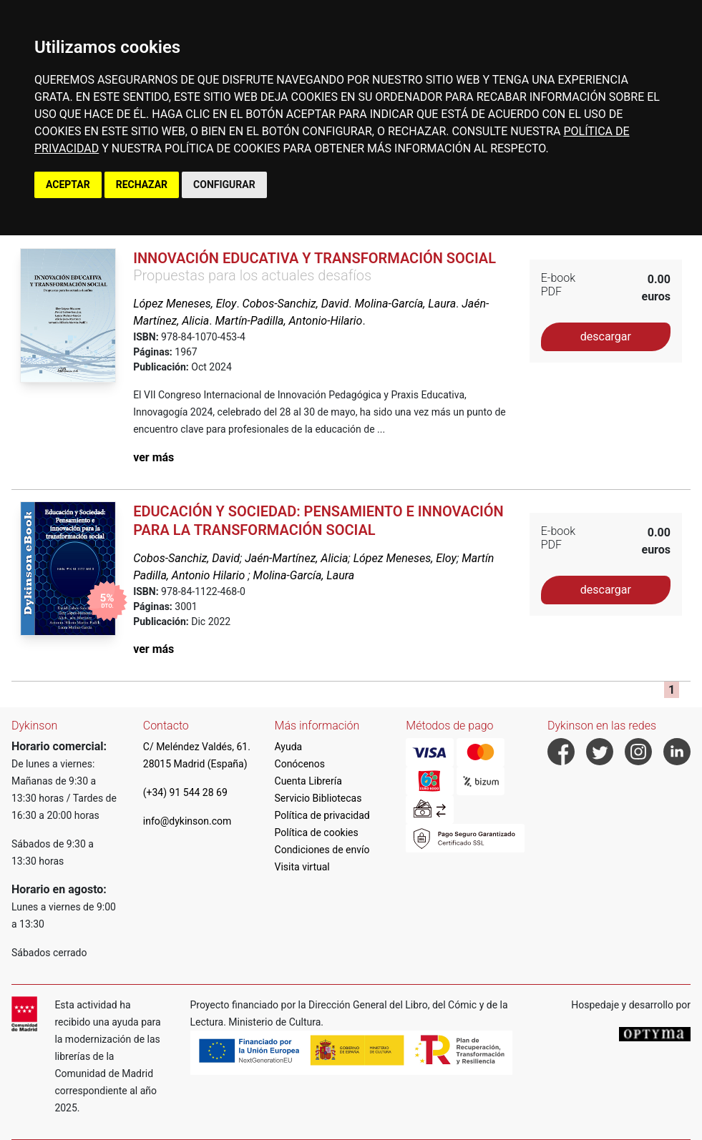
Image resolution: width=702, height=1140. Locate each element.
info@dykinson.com (187, 821)
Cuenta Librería (308, 781)
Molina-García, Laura (406, 303)
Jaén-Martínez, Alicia (296, 558)
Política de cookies (317, 832)
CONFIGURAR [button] (224, 184)
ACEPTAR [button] (68, 184)
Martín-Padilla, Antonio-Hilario (288, 321)
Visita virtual (302, 867)
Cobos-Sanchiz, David (296, 303)
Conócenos (300, 764)
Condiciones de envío (322, 849)
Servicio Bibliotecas (318, 798)
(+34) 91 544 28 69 (185, 792)
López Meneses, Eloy (184, 303)
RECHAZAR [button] (141, 184)
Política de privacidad (322, 815)
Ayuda (289, 746)
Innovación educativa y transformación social (314, 258)
